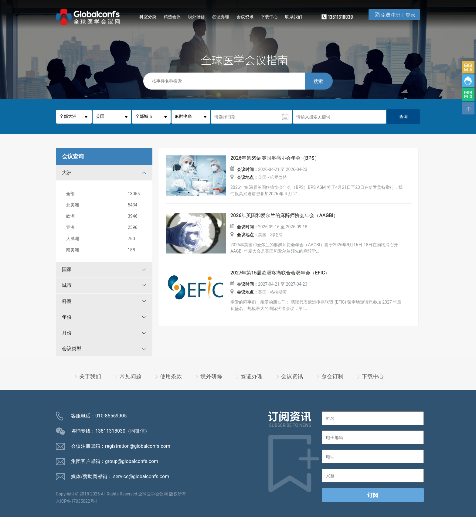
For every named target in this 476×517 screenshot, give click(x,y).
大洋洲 (105, 238)
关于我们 (90, 376)
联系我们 (293, 16)
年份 (67, 317)
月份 (67, 333)
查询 (403, 116)
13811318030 (110, 431)
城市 (67, 285)
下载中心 (269, 16)
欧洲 (105, 216)
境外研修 (196, 16)
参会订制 (332, 376)
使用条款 (171, 376)
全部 (105, 193)
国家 (67, 269)
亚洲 (105, 227)
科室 (67, 301)
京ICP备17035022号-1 (77, 501)
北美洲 (105, 205)
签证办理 (220, 16)
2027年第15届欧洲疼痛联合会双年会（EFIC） (280, 273)
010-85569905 (111, 416)
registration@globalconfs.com (137, 446)
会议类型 (71, 349)
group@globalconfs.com (131, 461)
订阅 (372, 495)
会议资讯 (244, 16)
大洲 (67, 172)
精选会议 (172, 16)
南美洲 (105, 250)
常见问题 (130, 376)
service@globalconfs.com (141, 476)
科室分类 (147, 16)
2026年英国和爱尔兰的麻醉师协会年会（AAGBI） (284, 215)
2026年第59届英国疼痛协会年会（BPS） (274, 158)
